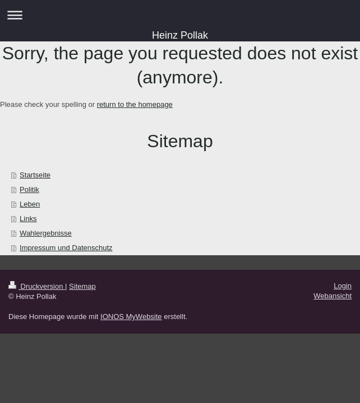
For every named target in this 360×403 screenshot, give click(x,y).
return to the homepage (135, 104)
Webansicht (332, 296)
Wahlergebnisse (46, 233)
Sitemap (82, 286)
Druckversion (36, 286)
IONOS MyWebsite (131, 316)
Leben (30, 204)
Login (343, 286)
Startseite (35, 175)
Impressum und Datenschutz (66, 247)
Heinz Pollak (180, 35)
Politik (29, 189)
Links (28, 218)
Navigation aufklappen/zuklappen (180, 15)
